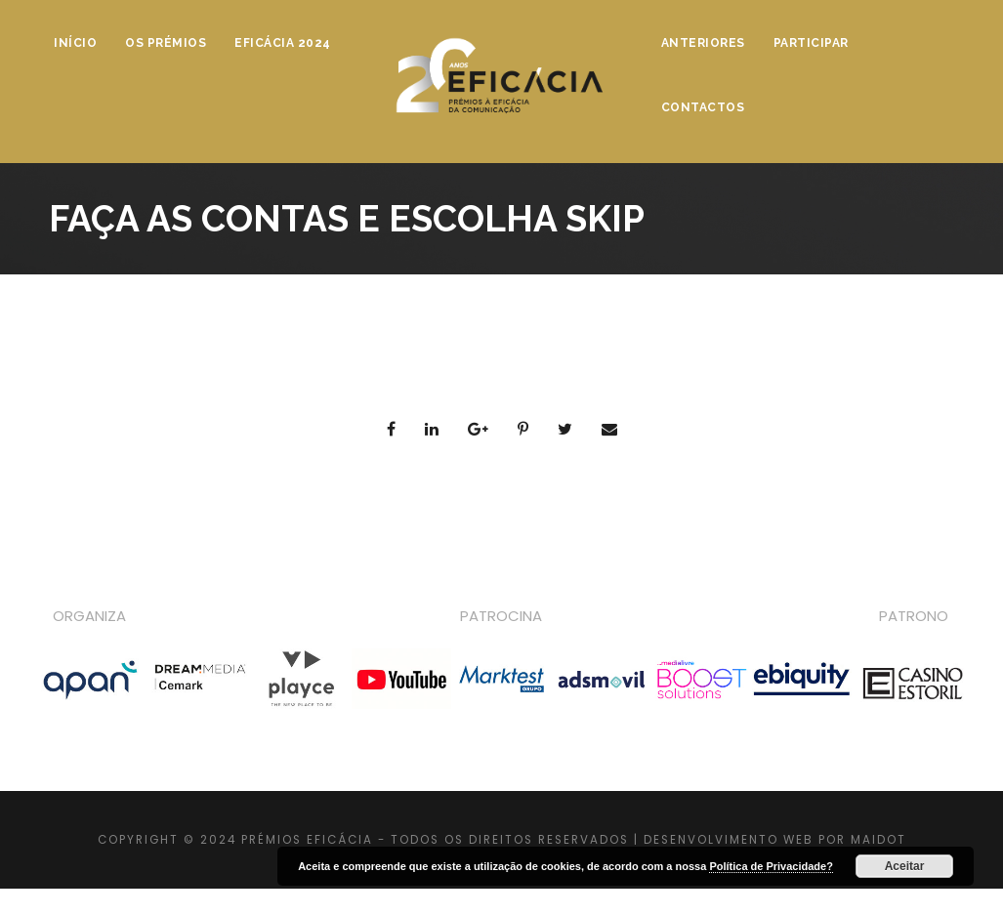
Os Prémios (165, 43)
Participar (811, 43)
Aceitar (905, 866)
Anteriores (703, 43)
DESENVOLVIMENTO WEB (729, 840)
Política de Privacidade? (771, 866)
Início (75, 43)
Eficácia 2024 (282, 43)
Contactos (703, 107)
